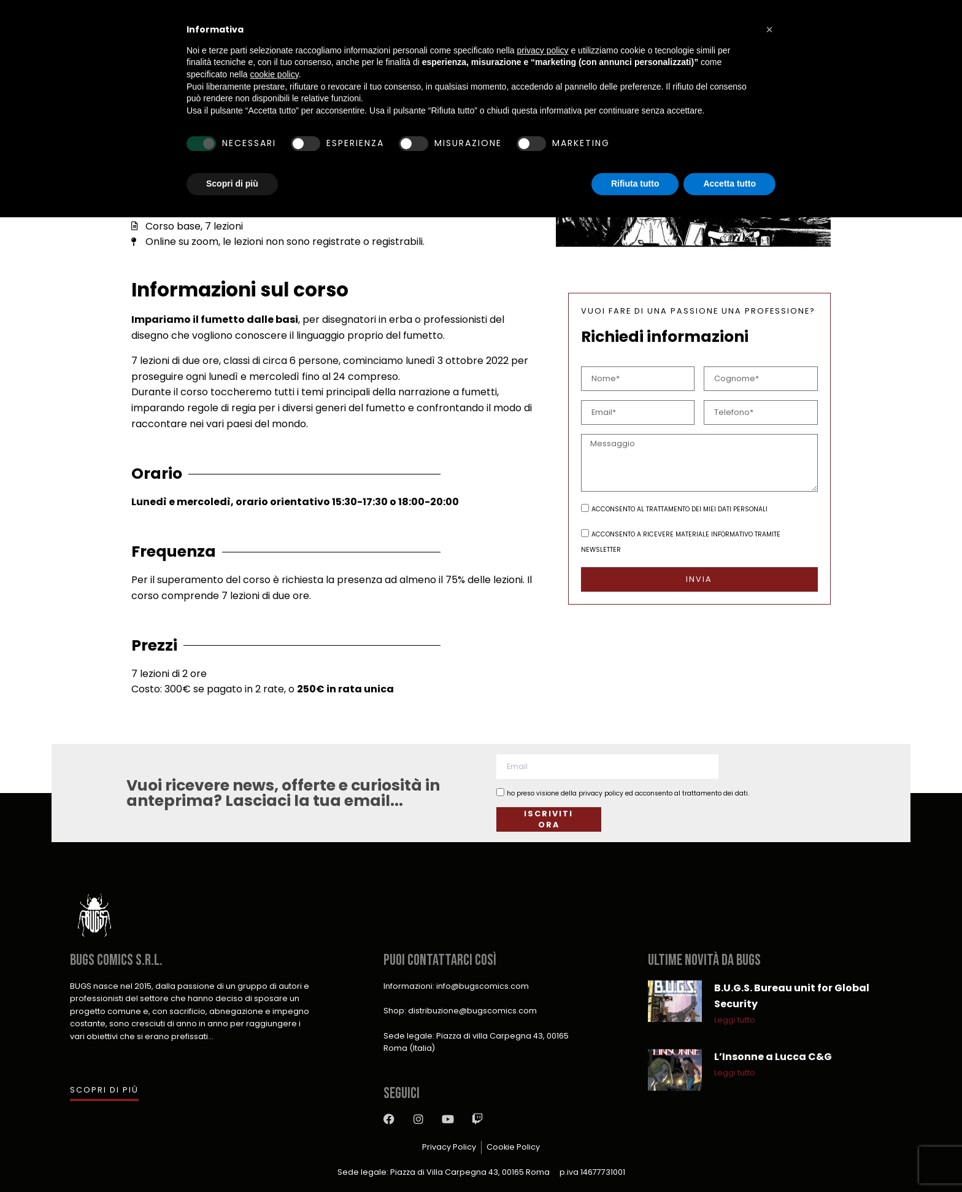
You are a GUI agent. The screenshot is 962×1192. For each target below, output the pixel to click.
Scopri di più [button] (232, 183)
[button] (769, 29)
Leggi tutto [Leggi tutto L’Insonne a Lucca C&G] (734, 1072)
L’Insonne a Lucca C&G (773, 1057)
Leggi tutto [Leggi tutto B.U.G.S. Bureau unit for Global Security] (734, 1020)
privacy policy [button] (543, 50)
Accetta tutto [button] (729, 183)
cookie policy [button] (274, 74)
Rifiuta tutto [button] (635, 183)
